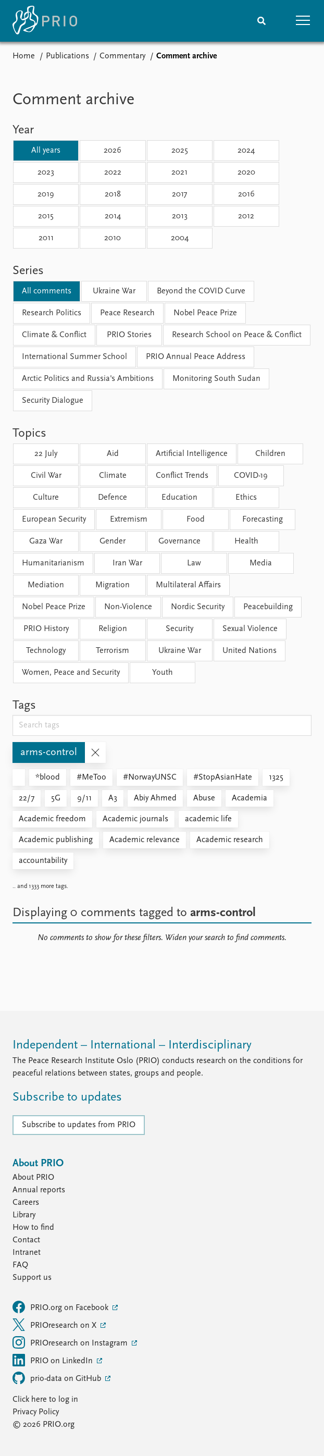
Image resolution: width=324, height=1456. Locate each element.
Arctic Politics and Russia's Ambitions (88, 379)
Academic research (229, 840)
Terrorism (112, 651)
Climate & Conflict (54, 335)
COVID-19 (251, 476)
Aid (113, 454)
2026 (112, 150)
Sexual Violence (250, 629)
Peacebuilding (268, 607)
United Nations (249, 651)
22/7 (26, 798)
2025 (179, 150)
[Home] (45, 21)
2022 (112, 172)
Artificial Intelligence (192, 454)
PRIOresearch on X (55, 1324)
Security (179, 629)
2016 (246, 194)
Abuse (204, 798)
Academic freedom (52, 819)
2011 (46, 238)
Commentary (122, 56)
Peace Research (127, 313)
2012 (246, 216)
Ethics (246, 497)
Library (24, 1215)
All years (45, 150)
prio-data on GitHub (58, 1378)
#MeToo (91, 777)
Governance (179, 541)
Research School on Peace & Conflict (237, 335)
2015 (46, 216)
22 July (45, 454)
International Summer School (74, 357)
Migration (112, 585)
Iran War (127, 563)
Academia (249, 798)
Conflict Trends (182, 476)
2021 (179, 172)
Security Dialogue (52, 401)
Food (195, 519)
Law (194, 563)
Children (270, 454)
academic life (208, 819)
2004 (180, 238)
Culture (46, 497)
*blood (47, 777)
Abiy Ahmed (155, 798)
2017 (179, 194)
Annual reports (39, 1190)
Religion (112, 629)
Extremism (128, 519)
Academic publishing (56, 840)
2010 (112, 238)
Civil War (46, 476)
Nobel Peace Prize (205, 313)
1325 (276, 777)
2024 (246, 150)
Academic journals (135, 819)
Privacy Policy (36, 1412)
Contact (26, 1240)
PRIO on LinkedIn (54, 1360)
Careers (26, 1203)
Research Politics (51, 313)
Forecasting (262, 519)
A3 (112, 798)
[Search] (261, 21)
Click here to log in (45, 1400)
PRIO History (46, 629)
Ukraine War (114, 291)
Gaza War (46, 541)
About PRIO (33, 1178)
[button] (303, 21)
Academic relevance (144, 840)
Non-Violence (128, 607)
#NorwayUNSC (150, 777)
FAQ (20, 1265)
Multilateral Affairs (188, 585)
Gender (112, 541)
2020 (246, 172)
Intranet (27, 1253)
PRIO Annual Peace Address (195, 357)
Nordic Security (198, 607)
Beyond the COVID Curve (201, 291)
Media (261, 563)
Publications (67, 56)
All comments (46, 291)
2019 (46, 194)
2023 (46, 172)
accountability (43, 861)
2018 (113, 194)
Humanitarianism (53, 563)
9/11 (84, 798)
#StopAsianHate (222, 777)
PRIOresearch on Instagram (71, 1342)
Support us (32, 1278)
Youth (162, 673)
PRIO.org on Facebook (61, 1307)
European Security (54, 519)
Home (24, 56)
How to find (33, 1228)
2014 (113, 216)
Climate (113, 476)
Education (179, 497)
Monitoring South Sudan (216, 379)
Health (246, 541)
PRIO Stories (129, 335)
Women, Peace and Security (71, 673)
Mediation (46, 585)
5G (55, 798)
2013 (180, 216)
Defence (112, 497)
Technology (46, 651)
